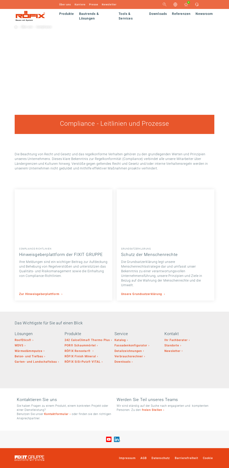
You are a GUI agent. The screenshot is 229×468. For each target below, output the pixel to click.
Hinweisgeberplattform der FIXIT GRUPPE (61, 254)
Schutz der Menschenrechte (149, 254)
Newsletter (109, 4)
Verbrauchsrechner (128, 356)
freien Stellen (152, 410)
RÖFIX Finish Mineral (80, 356)
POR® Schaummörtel (80, 345)
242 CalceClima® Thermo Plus (87, 340)
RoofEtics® (23, 340)
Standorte (171, 345)
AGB (143, 458)
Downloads (122, 361)
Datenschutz (161, 458)
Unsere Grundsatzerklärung (142, 294)
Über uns (65, 4)
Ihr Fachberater (176, 340)
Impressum (127, 458)
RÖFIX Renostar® (78, 351)
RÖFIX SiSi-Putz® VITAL (83, 361)
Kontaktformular (56, 414)
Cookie (208, 458)
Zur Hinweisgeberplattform (39, 294)
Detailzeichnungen (128, 351)
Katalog (120, 340)
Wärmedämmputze (28, 351)
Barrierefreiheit (186, 458)
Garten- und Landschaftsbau (36, 361)
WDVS (19, 345)
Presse (93, 4)
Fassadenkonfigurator (130, 345)
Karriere (80, 4)
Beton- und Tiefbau (29, 356)
